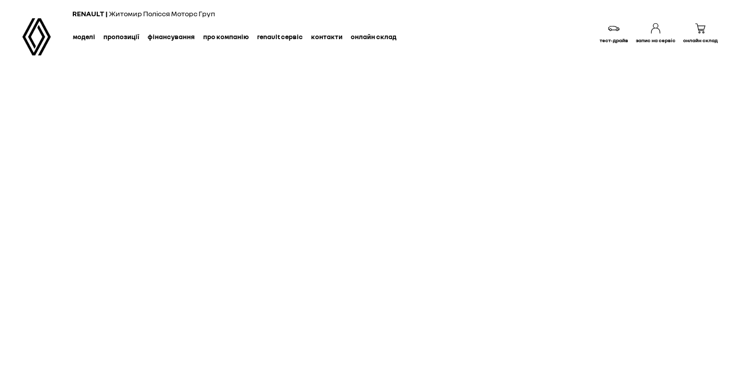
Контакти (327, 37)
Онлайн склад (374, 37)
